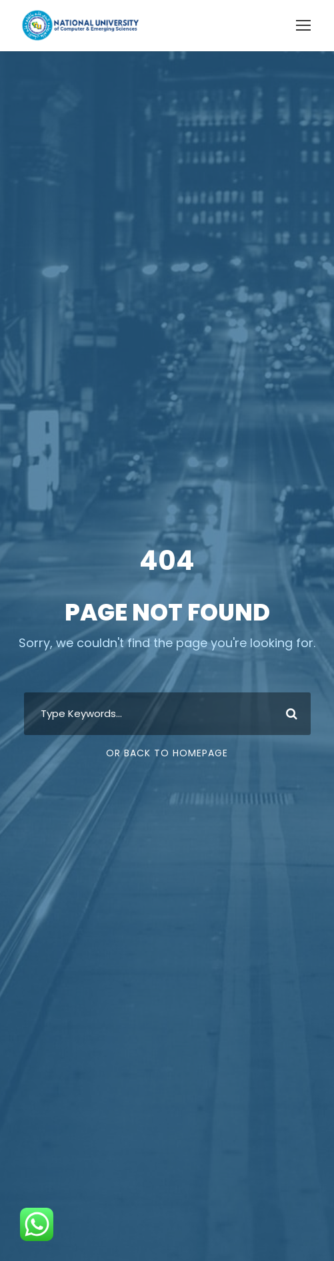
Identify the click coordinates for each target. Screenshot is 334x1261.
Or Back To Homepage (167, 753)
